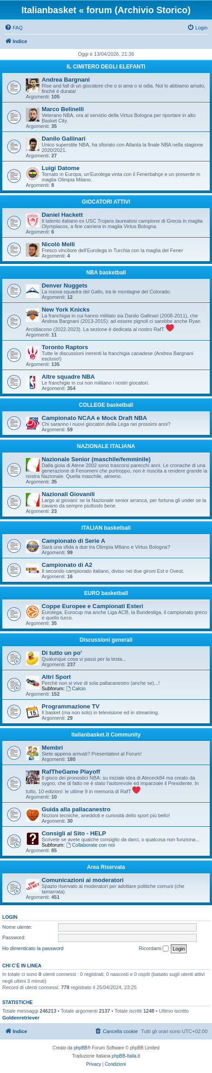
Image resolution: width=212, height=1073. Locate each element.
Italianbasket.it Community (106, 735)
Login (9, 917)
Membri (52, 747)
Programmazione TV (71, 706)
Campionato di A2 (67, 564)
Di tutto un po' (62, 652)
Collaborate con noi (90, 845)
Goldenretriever (20, 1017)
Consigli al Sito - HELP (74, 833)
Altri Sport (56, 676)
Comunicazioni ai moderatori (83, 880)
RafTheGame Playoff (71, 771)
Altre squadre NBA (68, 376)
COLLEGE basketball (106, 405)
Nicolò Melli (58, 244)
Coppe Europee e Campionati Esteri (92, 606)
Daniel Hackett (62, 214)
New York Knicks (66, 309)
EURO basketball (106, 593)
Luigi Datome (61, 168)
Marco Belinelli (63, 109)
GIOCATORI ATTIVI (106, 202)
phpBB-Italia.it (126, 1055)
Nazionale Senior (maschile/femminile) (96, 459)
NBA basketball (106, 272)
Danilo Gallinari (64, 138)
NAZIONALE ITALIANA (106, 446)
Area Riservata (106, 867)
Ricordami (154, 949)
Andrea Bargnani (66, 79)
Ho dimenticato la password (32, 948)
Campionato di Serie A (73, 540)
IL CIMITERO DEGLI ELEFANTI (106, 66)
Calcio (76, 688)
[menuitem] (14, 27)
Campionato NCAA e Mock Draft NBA (94, 418)
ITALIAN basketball (106, 528)
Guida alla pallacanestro (76, 809)
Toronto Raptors (65, 347)
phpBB (80, 1047)
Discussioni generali (106, 640)
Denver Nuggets (64, 285)
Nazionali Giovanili (68, 494)
